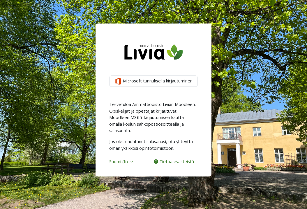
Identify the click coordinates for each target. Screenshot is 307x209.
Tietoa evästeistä (174, 161)
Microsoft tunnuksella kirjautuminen (154, 81)
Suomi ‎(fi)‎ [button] (119, 161)
